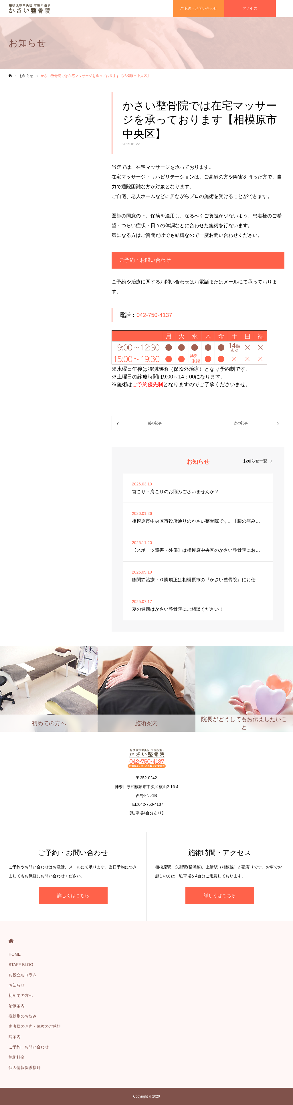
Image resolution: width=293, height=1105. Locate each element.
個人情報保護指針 (25, 1067)
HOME (11, 941)
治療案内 (17, 1005)
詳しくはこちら (73, 895)
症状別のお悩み (23, 1016)
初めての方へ (21, 995)
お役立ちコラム (23, 975)
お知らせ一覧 (255, 461)
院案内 (15, 1036)
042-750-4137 (154, 315)
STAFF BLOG (21, 964)
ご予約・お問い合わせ (29, 1047)
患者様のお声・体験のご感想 (35, 1026)
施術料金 (17, 1057)
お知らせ (17, 985)
